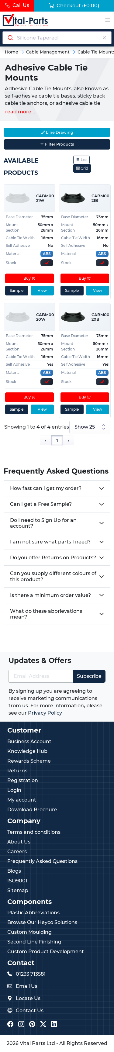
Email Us (26, 986)
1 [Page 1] (57, 440)
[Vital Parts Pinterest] (32, 1024)
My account (21, 800)
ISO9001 (17, 881)
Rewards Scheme (29, 761)
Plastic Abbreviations (33, 913)
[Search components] (57, 38)
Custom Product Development (45, 951)
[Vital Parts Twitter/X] (43, 1024)
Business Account (29, 741)
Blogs (14, 871)
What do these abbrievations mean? (46, 614)
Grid (82, 168)
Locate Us (28, 998)
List (81, 159)
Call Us (17, 5)
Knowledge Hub (27, 751)
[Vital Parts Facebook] (10, 1024)
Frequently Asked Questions (42, 861)
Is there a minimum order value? (50, 595)
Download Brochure (32, 809)
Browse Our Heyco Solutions (42, 922)
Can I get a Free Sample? (41, 504)
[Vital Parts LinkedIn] (54, 1024)
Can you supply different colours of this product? (53, 576)
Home (11, 52)
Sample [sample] (16, 290)
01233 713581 (31, 974)
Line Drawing (57, 132)
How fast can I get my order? (45, 488)
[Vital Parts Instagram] (21, 1024)
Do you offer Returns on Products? (53, 557)
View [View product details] (42, 290)
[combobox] (57, 37)
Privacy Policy (45, 713)
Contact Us (29, 1010)
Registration (22, 780)
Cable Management (48, 52)
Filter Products (57, 144)
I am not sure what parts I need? (50, 542)
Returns (17, 771)
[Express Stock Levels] (46, 262)
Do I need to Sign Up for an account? (43, 523)
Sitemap (17, 890)
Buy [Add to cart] (29, 278)
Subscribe (89, 676)
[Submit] (10, 38)
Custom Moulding (29, 932)
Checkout (74, 6)
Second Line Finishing (34, 942)
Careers (17, 851)
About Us (18, 842)
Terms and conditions (33, 832)
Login (14, 790)
